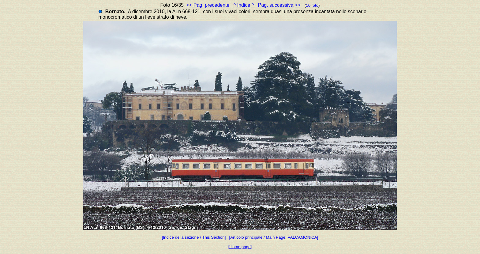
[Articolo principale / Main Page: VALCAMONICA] (273, 237)
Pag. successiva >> (279, 5)
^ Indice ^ (244, 5)
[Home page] (240, 247)
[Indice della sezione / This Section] (194, 237)
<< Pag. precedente (208, 5)
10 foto (312, 5)
